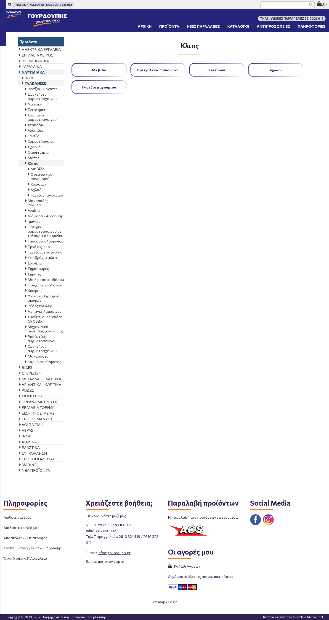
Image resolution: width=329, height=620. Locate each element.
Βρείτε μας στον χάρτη (105, 561)
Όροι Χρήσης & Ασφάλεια (25, 558)
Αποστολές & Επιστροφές (25, 538)
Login (172, 602)
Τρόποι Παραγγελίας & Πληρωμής (32, 548)
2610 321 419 (129, 536)
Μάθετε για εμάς (17, 517)
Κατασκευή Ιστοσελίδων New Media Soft (293, 617)
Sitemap (158, 602)
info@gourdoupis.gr (114, 552)
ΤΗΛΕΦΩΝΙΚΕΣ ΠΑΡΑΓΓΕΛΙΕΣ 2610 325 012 (43, 4)
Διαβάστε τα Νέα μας (21, 527)
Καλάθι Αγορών (184, 566)
